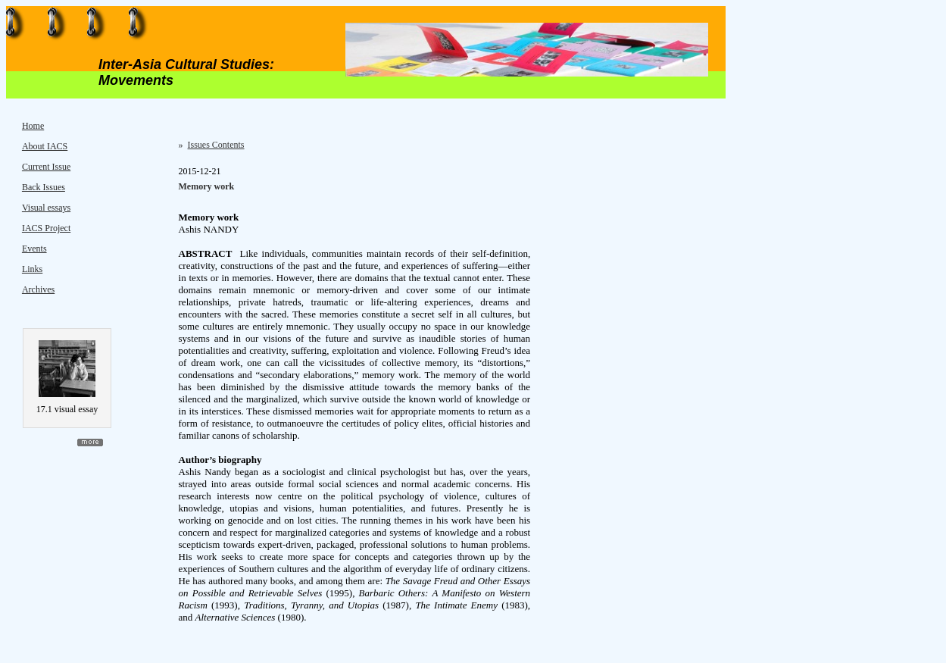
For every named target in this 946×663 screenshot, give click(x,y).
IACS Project (46, 228)
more (90, 442)
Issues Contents (216, 144)
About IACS (44, 146)
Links (32, 269)
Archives (38, 289)
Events (34, 248)
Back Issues (43, 187)
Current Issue (46, 166)
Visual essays (46, 207)
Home (33, 125)
